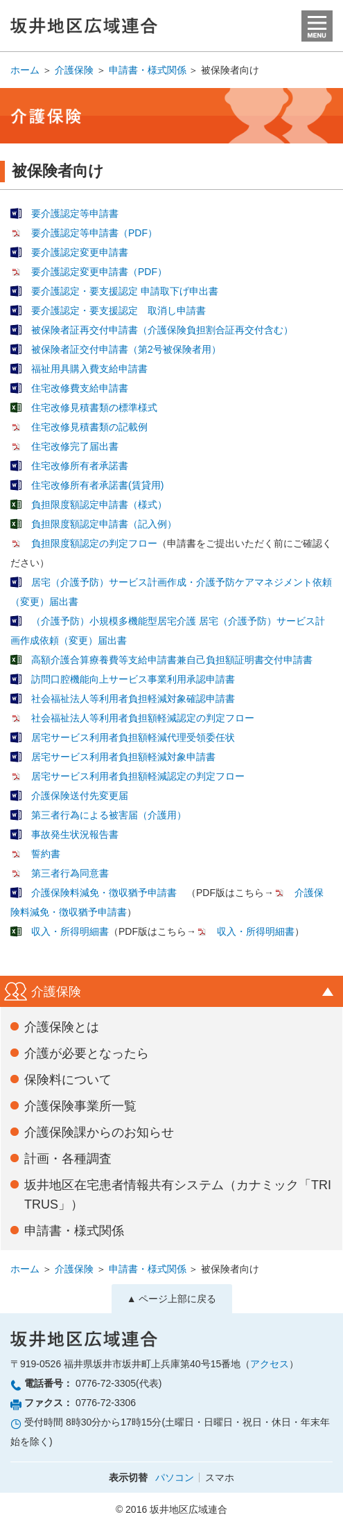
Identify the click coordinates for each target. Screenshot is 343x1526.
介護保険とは (61, 1027)
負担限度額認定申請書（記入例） (104, 523)
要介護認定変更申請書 (79, 252)
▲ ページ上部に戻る (172, 1298)
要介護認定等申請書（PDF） (94, 232)
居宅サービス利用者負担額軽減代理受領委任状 (133, 737)
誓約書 (45, 853)
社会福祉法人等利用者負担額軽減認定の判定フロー (142, 717)
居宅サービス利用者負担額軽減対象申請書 (123, 756)
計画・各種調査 (68, 1159)
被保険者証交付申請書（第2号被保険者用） (126, 349)
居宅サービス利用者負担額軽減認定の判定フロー (138, 776)
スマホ (219, 1477)
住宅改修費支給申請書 (79, 388)
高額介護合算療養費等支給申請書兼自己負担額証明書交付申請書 (172, 659)
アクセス (269, 1363)
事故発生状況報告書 (74, 834)
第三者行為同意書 (70, 873)
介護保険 (74, 70)
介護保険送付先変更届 (79, 795)
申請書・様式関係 (147, 70)
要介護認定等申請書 (74, 213)
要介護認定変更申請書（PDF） (99, 271)
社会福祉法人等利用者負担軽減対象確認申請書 (133, 698)
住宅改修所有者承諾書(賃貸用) (97, 485)
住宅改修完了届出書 (74, 446)
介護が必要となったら (86, 1053)
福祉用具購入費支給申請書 (89, 368)
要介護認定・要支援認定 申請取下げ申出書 (124, 291)
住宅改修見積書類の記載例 (89, 426)
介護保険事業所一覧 (80, 1106)
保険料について (68, 1080)
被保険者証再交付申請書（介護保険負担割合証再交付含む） (162, 329)
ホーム (24, 70)
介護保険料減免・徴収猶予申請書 (104, 892)
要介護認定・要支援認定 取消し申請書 (118, 310)
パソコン (174, 1477)
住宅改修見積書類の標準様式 (94, 407)
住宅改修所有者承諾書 (79, 465)
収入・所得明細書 (70, 931)
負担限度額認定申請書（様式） (99, 504)
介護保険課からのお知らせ (99, 1132)
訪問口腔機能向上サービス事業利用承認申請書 (133, 679)
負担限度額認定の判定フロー (94, 543)
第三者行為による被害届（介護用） (108, 815)
